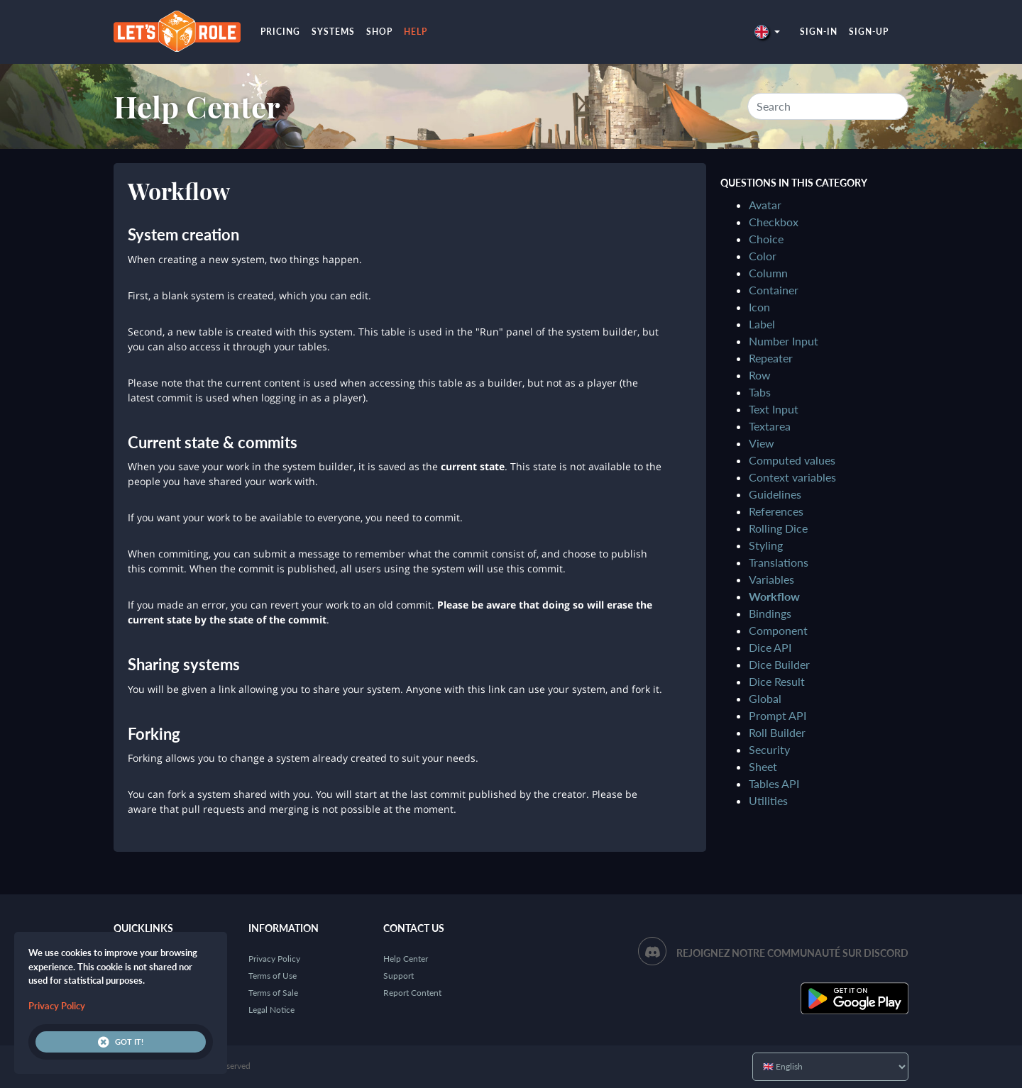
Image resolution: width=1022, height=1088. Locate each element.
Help (415, 31)
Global (765, 698)
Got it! (120, 1042)
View (761, 443)
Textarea (770, 426)
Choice (766, 238)
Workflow (774, 596)
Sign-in (818, 31)
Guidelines (775, 494)
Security (769, 749)
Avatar (765, 204)
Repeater (771, 358)
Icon (759, 306)
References (776, 511)
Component (778, 630)
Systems (333, 31)
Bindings (770, 613)
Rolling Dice (778, 528)
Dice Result (777, 681)
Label (762, 324)
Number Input (783, 341)
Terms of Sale (273, 992)
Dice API (770, 647)
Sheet (763, 766)
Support (398, 975)
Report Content (412, 992)
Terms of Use (272, 975)
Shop (379, 31)
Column (768, 272)
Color (762, 255)
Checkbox (773, 221)
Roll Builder (777, 732)
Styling (766, 545)
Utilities (768, 800)
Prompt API (777, 715)
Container (773, 289)
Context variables (792, 477)
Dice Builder (779, 664)
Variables (771, 579)
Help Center (197, 106)
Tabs (760, 392)
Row (760, 375)
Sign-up (869, 31)
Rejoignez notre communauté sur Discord (792, 953)
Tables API (774, 783)
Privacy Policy (274, 958)
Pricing (280, 31)
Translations (778, 562)
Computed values (792, 460)
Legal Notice (271, 1009)
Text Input (773, 409)
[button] (767, 31)
